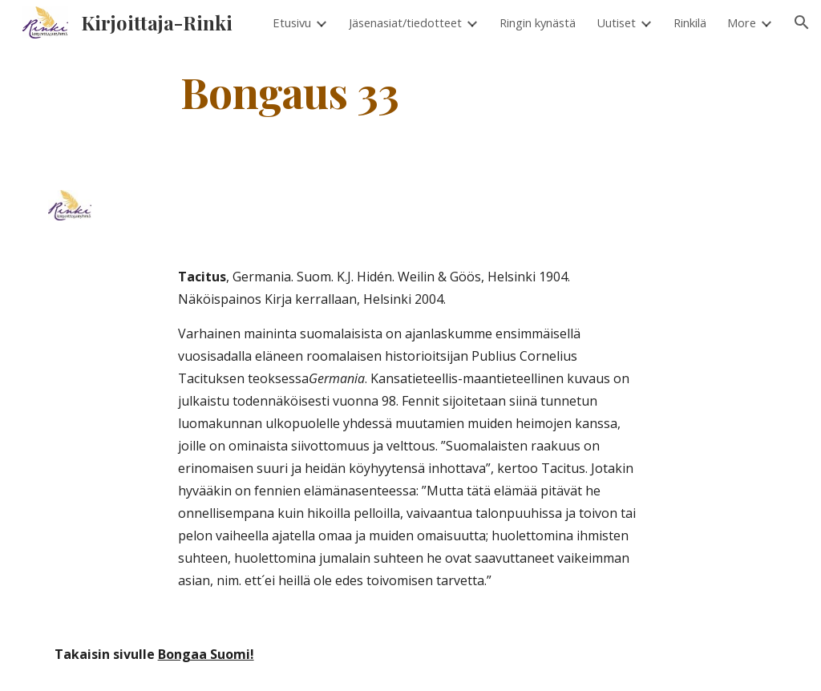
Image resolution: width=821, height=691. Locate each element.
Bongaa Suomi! (206, 654)
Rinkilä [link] (689, 22)
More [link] (741, 22)
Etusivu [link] (292, 22)
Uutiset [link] (616, 22)
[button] (802, 22)
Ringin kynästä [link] (537, 22)
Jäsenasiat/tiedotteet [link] (405, 22)
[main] (290, 91)
